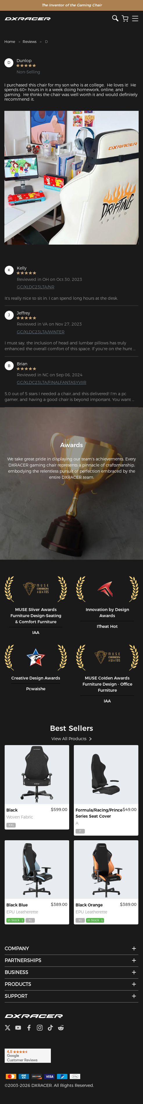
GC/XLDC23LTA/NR (35, 287)
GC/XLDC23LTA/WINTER (41, 332)
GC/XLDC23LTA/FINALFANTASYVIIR (47, 382)
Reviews (29, 41)
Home (9, 41)
